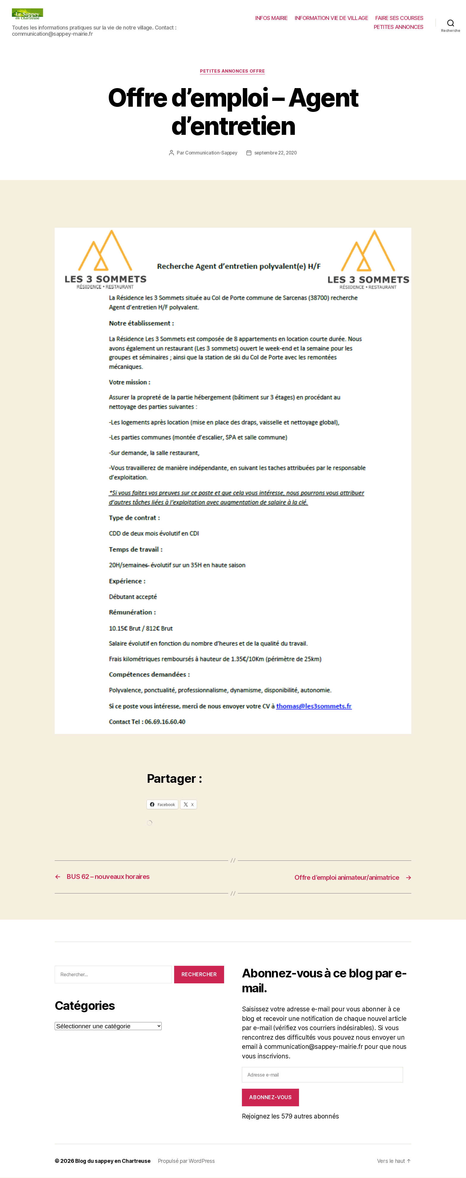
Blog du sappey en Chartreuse (114, 1161)
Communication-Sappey (209, 153)
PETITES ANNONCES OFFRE (232, 71)
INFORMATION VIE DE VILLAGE (331, 18)
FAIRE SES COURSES (399, 18)
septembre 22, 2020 (276, 153)
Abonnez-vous (270, 1098)
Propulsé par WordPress (189, 1161)
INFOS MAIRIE (271, 18)
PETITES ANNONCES (399, 27)
